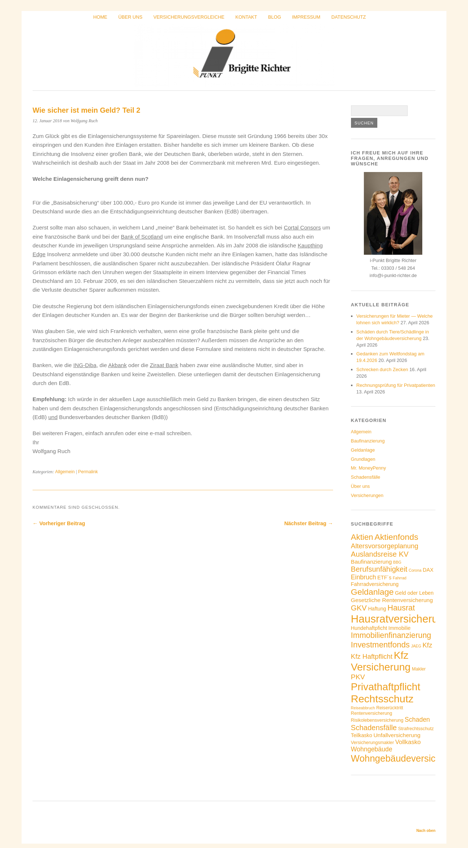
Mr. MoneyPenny (368, 468)
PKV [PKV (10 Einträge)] (358, 677)
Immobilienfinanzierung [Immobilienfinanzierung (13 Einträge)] (391, 635)
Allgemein (65, 471)
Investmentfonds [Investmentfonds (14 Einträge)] (380, 644)
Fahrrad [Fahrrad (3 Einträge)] (399, 578)
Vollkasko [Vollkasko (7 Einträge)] (408, 742)
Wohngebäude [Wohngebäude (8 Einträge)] (371, 749)
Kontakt (246, 17)
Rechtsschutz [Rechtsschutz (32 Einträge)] (382, 699)
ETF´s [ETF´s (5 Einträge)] (384, 577)
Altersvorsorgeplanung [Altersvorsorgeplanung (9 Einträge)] (384, 546)
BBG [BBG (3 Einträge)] (397, 562)
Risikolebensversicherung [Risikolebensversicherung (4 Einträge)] (377, 720)
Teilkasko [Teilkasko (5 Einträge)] (361, 735)
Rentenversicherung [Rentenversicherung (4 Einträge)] (371, 713)
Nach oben (425, 831)
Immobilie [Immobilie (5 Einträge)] (399, 628)
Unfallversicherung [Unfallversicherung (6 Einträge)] (396, 735)
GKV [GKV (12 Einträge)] (359, 608)
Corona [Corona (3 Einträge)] (415, 570)
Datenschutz (348, 17)
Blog (274, 17)
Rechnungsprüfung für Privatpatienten (395, 385)
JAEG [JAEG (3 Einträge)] (416, 646)
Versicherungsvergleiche (189, 17)
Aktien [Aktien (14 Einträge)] (362, 537)
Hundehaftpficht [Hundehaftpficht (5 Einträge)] (369, 628)
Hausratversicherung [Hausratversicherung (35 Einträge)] (400, 619)
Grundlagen (363, 459)
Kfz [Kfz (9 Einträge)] (428, 645)
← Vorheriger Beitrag (59, 523)
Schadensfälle (365, 477)
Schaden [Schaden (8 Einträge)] (417, 719)
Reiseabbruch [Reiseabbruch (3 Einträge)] (363, 708)
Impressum (306, 17)
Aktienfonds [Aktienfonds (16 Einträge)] (396, 537)
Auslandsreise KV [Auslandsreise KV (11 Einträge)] (380, 554)
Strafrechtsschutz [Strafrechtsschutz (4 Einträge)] (416, 728)
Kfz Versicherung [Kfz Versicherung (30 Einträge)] (381, 661)
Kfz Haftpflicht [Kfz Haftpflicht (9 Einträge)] (372, 656)
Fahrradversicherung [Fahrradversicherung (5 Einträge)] (375, 584)
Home (100, 17)
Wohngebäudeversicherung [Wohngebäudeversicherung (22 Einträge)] (408, 758)
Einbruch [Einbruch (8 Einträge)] (363, 577)
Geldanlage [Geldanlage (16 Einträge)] (372, 592)
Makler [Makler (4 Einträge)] (419, 669)
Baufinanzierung (368, 441)
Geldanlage (363, 450)
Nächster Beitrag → (308, 523)
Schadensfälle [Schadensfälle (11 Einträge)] (374, 728)
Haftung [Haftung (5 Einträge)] (377, 609)
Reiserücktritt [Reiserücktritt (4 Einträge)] (389, 707)
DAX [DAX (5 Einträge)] (428, 570)
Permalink (88, 471)
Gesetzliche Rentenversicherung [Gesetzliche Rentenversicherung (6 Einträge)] (392, 600)
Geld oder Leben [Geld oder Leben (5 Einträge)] (414, 593)
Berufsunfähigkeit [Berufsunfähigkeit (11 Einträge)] (379, 569)
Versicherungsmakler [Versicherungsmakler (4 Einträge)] (372, 742)
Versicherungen (367, 495)
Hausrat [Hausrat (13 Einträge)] (401, 608)
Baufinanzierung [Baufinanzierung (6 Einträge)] (371, 562)
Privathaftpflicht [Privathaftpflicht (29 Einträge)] (385, 686)
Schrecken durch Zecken (382, 369)
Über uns (130, 17)
